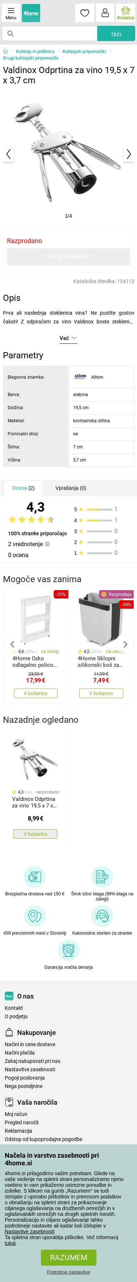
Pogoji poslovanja (25, 1078)
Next (125, 644)
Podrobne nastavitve (68, 1272)
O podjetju (16, 1016)
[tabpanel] (68, 154)
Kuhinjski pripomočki (84, 51)
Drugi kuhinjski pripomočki (30, 58)
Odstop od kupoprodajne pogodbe (43, 1139)
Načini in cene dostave (30, 1044)
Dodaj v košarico (68, 256)
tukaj (10, 1243)
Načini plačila (20, 1053)
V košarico (35, 693)
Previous (12, 644)
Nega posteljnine (23, 1086)
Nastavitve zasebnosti (29, 1231)
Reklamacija (18, 1131)
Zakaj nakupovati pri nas (32, 1061)
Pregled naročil (21, 1122)
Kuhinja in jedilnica (35, 51)
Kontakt (14, 1008)
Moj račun (16, 1114)
